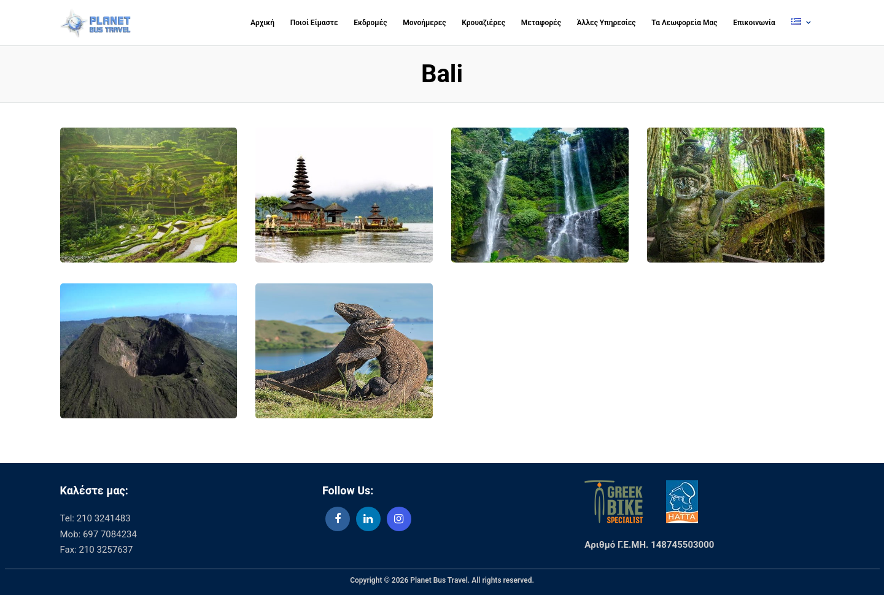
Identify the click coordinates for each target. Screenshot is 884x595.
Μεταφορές (541, 22)
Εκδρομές (370, 22)
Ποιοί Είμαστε (314, 22)
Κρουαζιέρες (483, 22)
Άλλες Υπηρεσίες (606, 22)
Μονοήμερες (424, 22)
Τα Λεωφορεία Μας (684, 22)
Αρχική (262, 22)
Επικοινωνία (754, 22)
